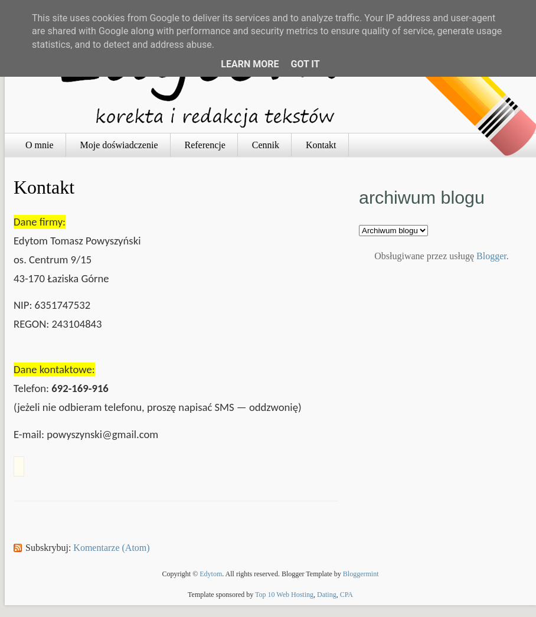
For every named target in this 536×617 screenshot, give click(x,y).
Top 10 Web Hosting (284, 594)
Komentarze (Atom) (111, 548)
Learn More (250, 64)
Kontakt (321, 145)
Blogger (491, 256)
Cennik (265, 145)
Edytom (211, 574)
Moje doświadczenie (119, 145)
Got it (304, 64)
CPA (346, 594)
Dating (326, 594)
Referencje (205, 145)
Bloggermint (361, 574)
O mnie (39, 145)
